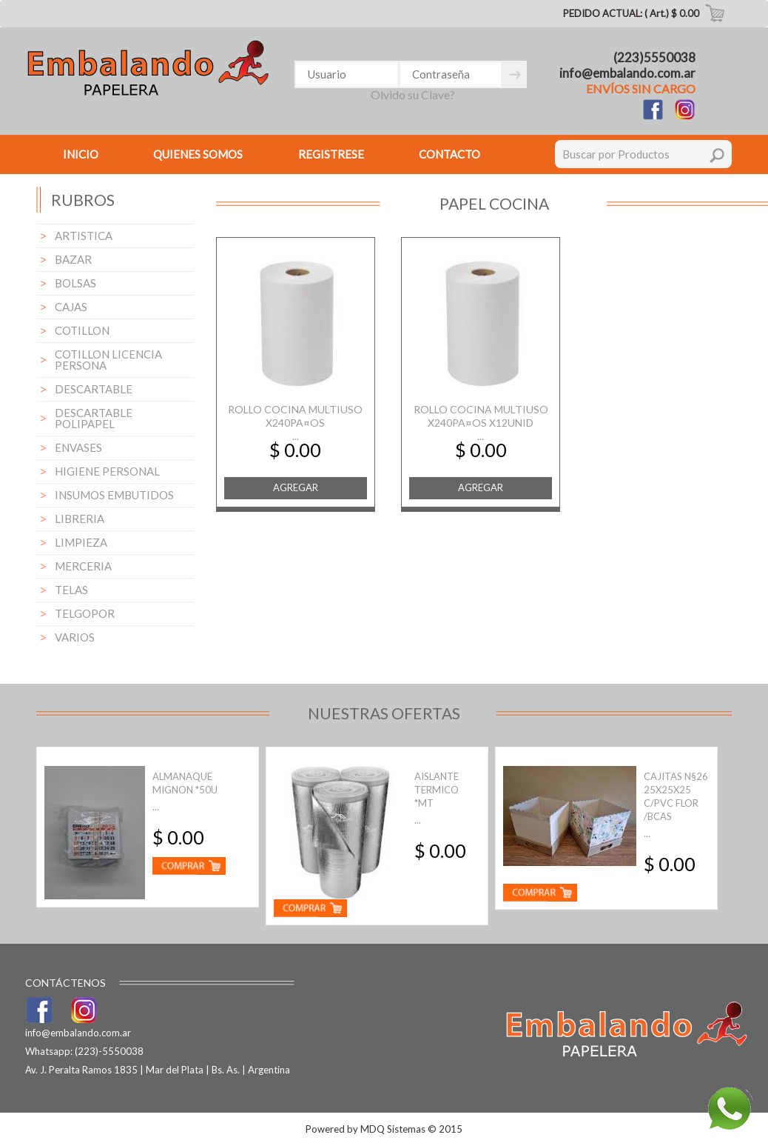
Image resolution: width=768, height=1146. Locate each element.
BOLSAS (75, 283)
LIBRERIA (79, 518)
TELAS (71, 589)
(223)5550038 (654, 57)
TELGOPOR (85, 613)
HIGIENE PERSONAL (107, 471)
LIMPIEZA (81, 542)
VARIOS (75, 637)
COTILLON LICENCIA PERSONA (108, 359)
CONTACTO (449, 154)
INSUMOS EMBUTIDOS (114, 495)
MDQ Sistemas (392, 1129)
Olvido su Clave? (413, 94)
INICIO (80, 154)
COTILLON (82, 330)
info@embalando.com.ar (627, 73)
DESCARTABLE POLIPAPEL (93, 418)
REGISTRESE (331, 154)
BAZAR (73, 259)
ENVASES (78, 447)
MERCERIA (83, 566)
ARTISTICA (83, 235)
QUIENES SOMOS (198, 154)
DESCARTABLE (93, 389)
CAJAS (71, 306)
